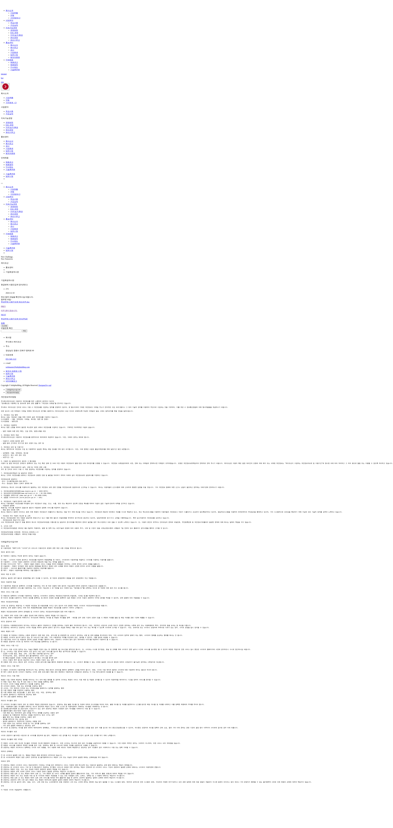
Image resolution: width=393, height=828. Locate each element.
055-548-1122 (11, 359)
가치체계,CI (15, 18)
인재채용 (9, 60)
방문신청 (14, 55)
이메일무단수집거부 (13, 390)
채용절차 (14, 65)
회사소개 (9, 11)
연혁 (12, 15)
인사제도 (14, 67)
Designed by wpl (45, 385)
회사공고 (14, 48)
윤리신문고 (15, 40)
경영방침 (14, 30)
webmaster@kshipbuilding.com (18, 367)
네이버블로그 (11, 381)
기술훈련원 (15, 70)
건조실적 (14, 25)
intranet (4, 74)
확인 (24, 331)
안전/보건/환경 (16, 35)
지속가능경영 (11, 28)
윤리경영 (14, 38)
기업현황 (14, 13)
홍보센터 (9, 43)
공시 (12, 50)
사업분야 (9, 20)
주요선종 (14, 23)
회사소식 (14, 45)
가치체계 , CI (11, 103)
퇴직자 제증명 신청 (14, 371)
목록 (3, 323)
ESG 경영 (14, 33)
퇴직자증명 (15, 57)
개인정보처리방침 (13, 392)
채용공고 (14, 62)
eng (2, 82)
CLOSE (4, 326)
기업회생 (14, 52)
